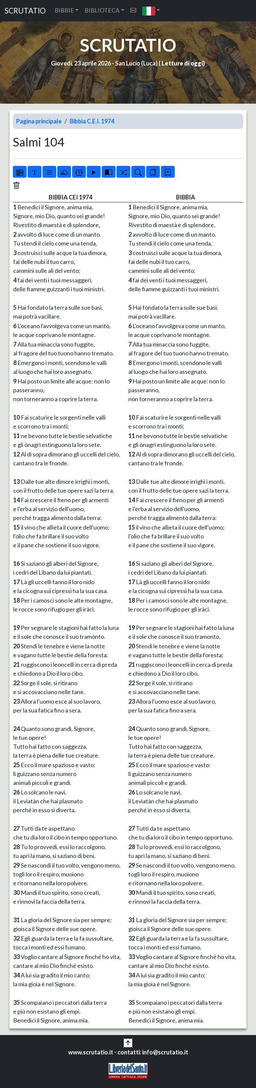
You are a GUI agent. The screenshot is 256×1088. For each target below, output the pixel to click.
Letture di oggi (182, 63)
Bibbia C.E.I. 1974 (92, 121)
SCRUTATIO (25, 10)
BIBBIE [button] (64, 10)
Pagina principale (39, 121)
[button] (151, 10)
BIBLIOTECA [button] (102, 10)
